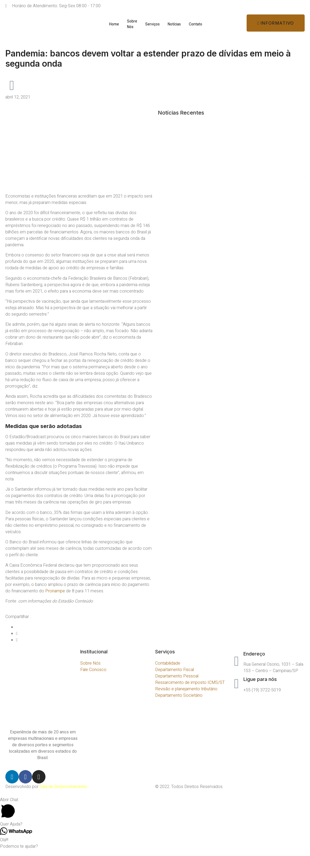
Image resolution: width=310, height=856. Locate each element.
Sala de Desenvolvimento (63, 786)
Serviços (152, 24)
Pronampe (55, 591)
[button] (276, 23)
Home (114, 24)
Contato (195, 24)
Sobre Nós (132, 24)
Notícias (174, 24)
